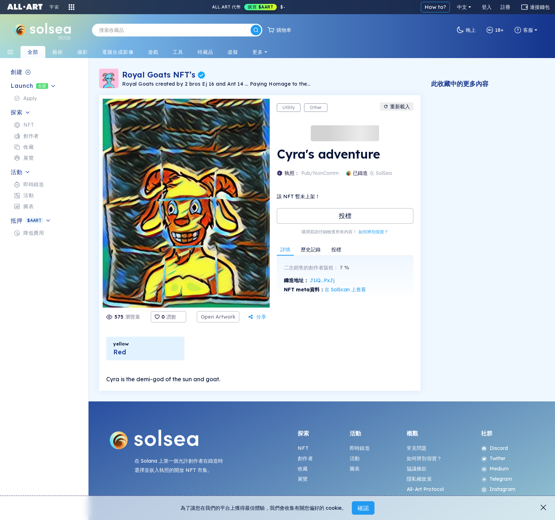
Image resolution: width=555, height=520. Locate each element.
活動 (355, 458)
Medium (495, 468)
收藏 (303, 468)
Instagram (498, 489)
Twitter (493, 458)
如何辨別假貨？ (373, 231)
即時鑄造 (360, 448)
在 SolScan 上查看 (345, 289)
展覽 (303, 479)
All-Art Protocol (425, 489)
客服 (523, 30)
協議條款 (417, 468)
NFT (303, 448)
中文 (462, 7)
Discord (494, 448)
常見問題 (417, 448)
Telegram (496, 479)
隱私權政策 (419, 479)
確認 (363, 508)
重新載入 (396, 106)
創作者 (305, 458)
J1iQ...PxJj (322, 280)
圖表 (355, 468)
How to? (435, 7)
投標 (345, 216)
